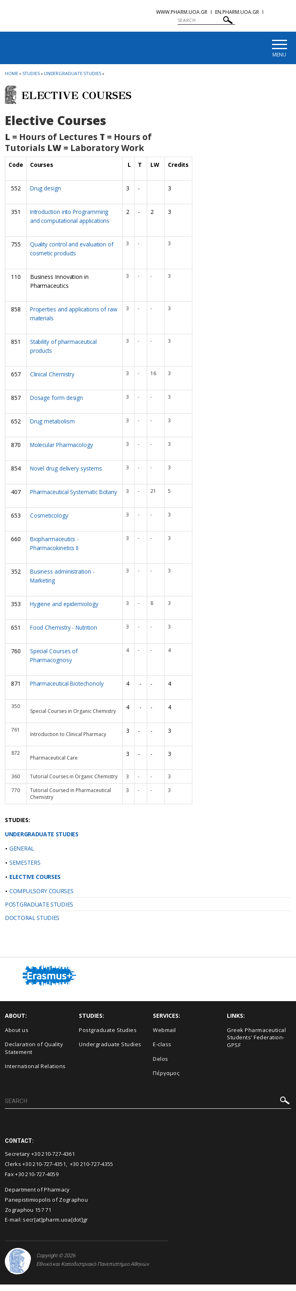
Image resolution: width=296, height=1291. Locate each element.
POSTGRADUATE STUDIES (39, 911)
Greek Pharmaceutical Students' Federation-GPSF (256, 1044)
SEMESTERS (24, 869)
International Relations (35, 1073)
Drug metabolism (53, 421)
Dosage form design (57, 397)
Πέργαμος (166, 1080)
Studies (31, 74)
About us (16, 1036)
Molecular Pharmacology (62, 444)
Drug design (45, 189)
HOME (11, 74)
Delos (160, 1065)
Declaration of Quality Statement (34, 1054)
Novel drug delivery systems (66, 467)
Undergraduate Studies (72, 74)
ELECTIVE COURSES (35, 883)
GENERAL (21, 855)
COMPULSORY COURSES (41, 897)
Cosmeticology (49, 523)
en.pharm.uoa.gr (237, 12)
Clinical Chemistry (53, 374)
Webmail (164, 1036)
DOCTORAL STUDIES (32, 924)
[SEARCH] (206, 20)
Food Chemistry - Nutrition (65, 634)
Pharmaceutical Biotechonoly (68, 690)
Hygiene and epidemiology (64, 611)
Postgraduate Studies (108, 1036)
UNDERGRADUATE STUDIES (41, 840)
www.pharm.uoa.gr (181, 12)
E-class (162, 1050)
